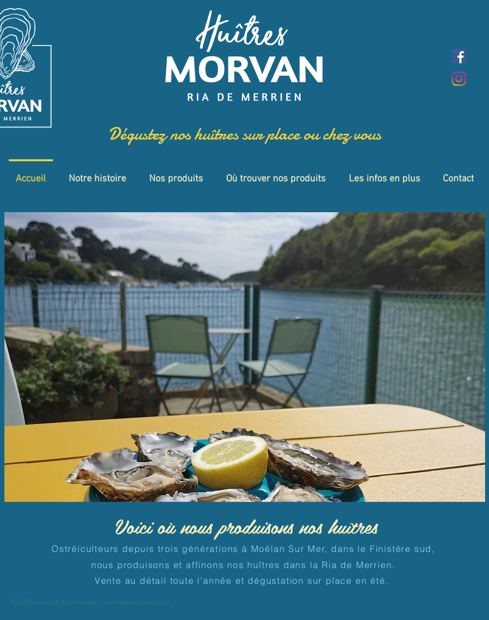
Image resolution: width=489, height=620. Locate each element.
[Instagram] (459, 79)
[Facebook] (459, 56)
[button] (244, 357)
